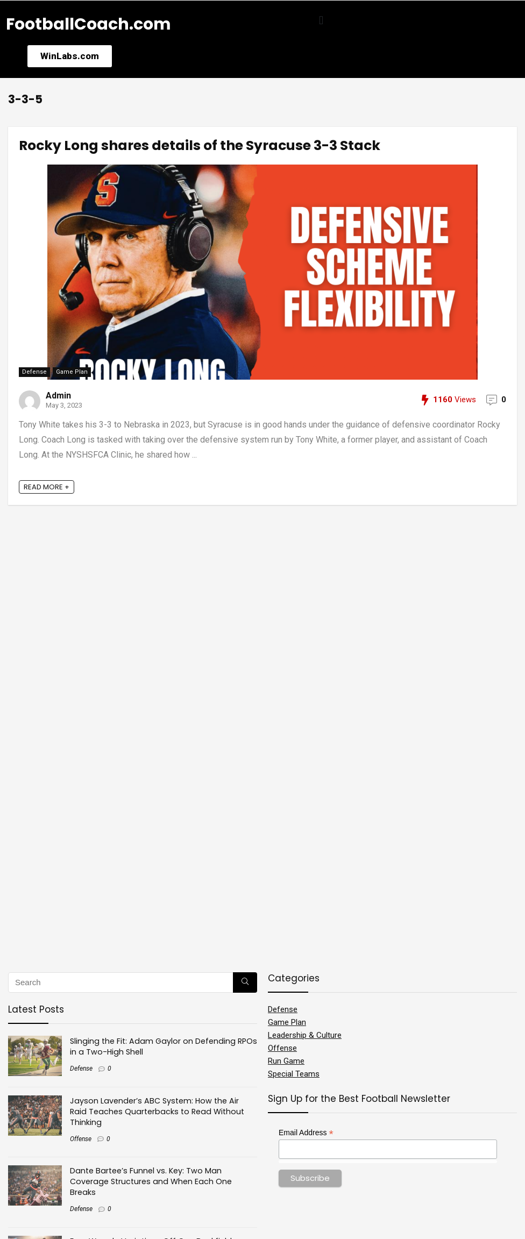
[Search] (245, 982)
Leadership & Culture (305, 1035)
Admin (58, 395)
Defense (34, 371)
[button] (321, 20)
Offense (80, 1139)
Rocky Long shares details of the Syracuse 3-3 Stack (199, 145)
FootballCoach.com (88, 24)
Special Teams (294, 1074)
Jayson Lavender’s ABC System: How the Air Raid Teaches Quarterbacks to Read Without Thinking (157, 1111)
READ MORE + (46, 487)
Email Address (306, 1133)
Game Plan (72, 371)
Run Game (286, 1061)
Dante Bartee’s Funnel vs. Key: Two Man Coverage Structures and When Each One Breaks (151, 1181)
